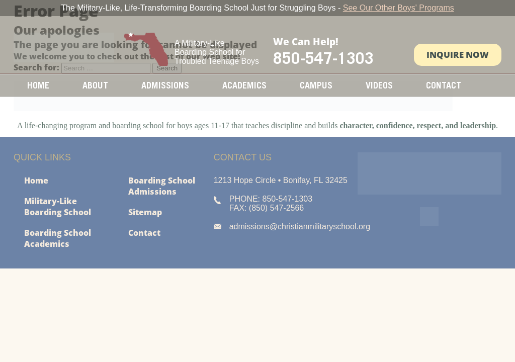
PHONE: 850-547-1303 (270, 199)
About (95, 85)
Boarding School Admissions (161, 186)
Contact (443, 85)
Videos (379, 85)
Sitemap (145, 212)
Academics (244, 85)
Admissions (165, 85)
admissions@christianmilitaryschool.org (299, 226)
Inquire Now (457, 54)
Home (38, 85)
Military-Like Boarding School (57, 207)
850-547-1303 (323, 57)
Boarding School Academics (57, 238)
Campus (316, 85)
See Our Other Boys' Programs (398, 8)
